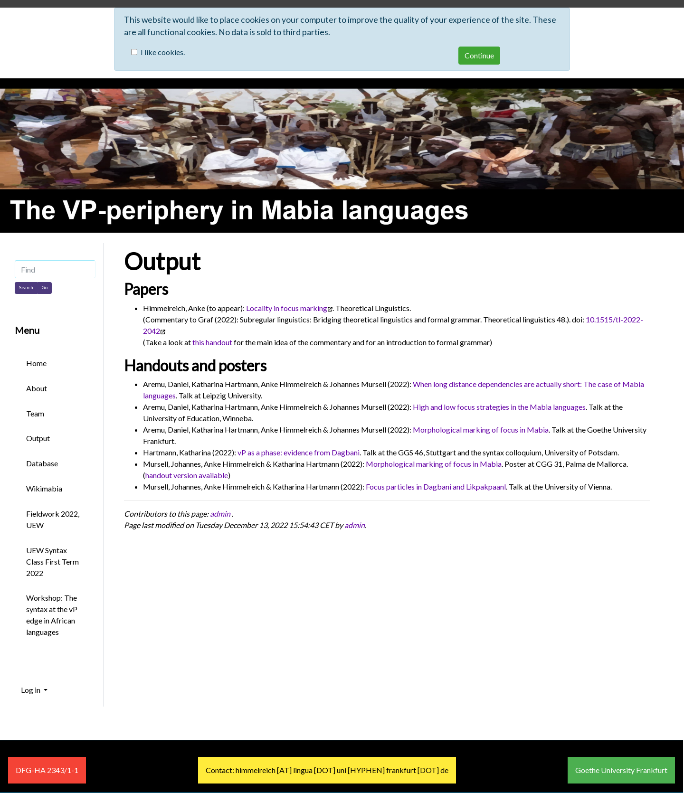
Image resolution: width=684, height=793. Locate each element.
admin (220, 513)
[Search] (26, 287)
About (36, 388)
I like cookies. (163, 52)
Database (42, 463)
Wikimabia (44, 488)
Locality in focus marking (286, 307)
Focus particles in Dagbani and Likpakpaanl (436, 486)
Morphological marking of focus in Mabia (481, 429)
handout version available (186, 475)
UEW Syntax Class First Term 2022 (52, 561)
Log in (31, 689)
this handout (212, 342)
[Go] (45, 287)
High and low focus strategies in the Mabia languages (499, 406)
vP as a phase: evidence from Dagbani (299, 452)
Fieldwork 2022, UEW (52, 519)
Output (162, 261)
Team (35, 413)
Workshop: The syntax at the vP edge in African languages (51, 614)
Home (36, 363)
